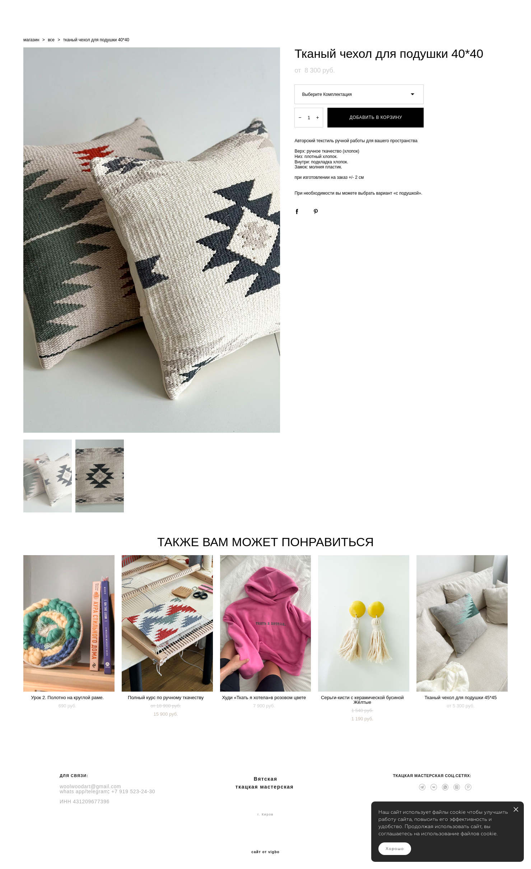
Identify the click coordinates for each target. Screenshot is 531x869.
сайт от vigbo (265, 852)
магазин (31, 39)
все (51, 39)
